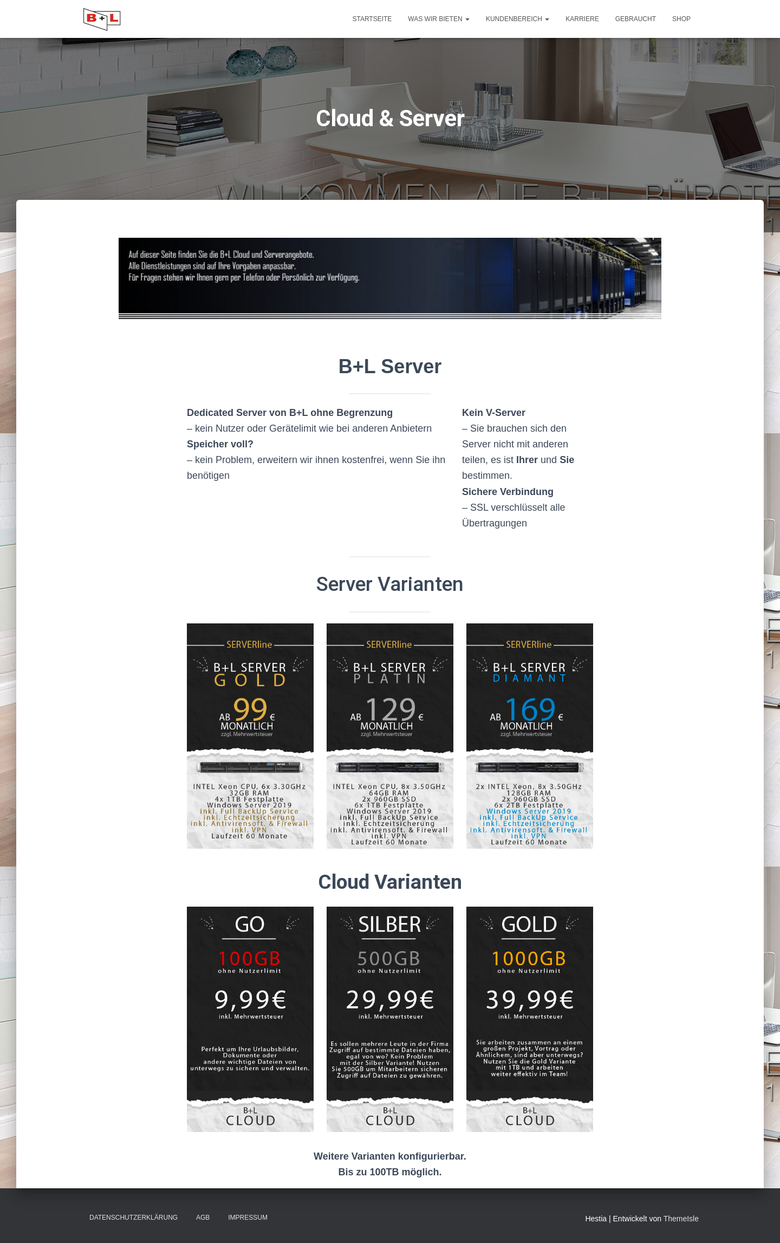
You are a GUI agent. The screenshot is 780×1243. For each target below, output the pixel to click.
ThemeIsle (681, 1218)
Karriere (582, 19)
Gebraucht (635, 19)
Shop (681, 19)
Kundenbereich (517, 19)
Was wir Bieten (439, 19)
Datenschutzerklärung (133, 1217)
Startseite (372, 19)
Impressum (248, 1217)
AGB (203, 1217)
